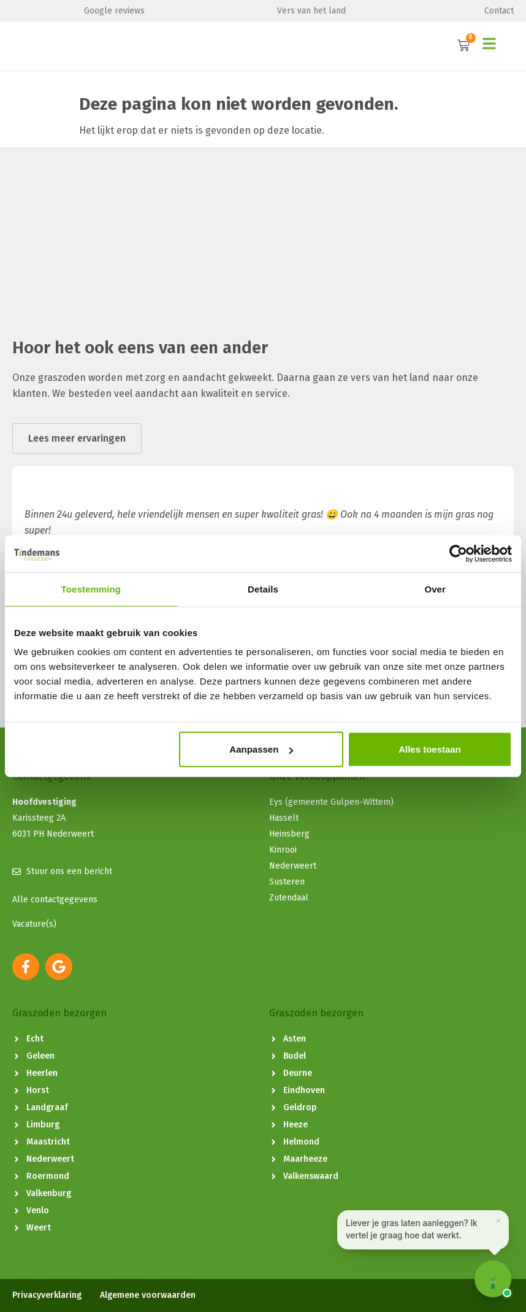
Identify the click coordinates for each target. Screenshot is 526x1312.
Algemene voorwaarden (148, 1295)
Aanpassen (261, 749)
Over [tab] (435, 588)
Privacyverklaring (47, 1295)
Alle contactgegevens (54, 899)
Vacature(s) (34, 924)
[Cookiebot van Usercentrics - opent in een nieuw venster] (458, 553)
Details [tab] (263, 588)
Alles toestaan (429, 749)
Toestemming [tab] (91, 588)
